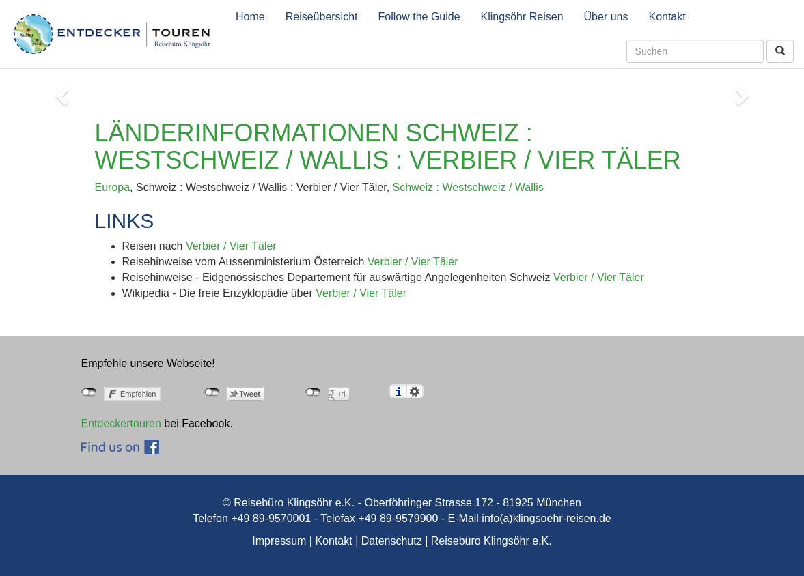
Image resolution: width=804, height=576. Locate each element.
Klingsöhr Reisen (522, 17)
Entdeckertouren (121, 423)
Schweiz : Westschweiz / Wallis (468, 187)
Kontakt (666, 17)
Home (250, 17)
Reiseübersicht (322, 17)
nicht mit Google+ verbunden (313, 392)
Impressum (279, 541)
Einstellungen (415, 391)
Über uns (606, 17)
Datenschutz (391, 541)
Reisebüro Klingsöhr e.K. (491, 541)
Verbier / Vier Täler (231, 246)
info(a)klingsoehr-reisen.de (546, 518)
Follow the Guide (419, 17)
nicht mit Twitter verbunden (212, 392)
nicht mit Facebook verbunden (89, 392)
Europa (112, 187)
